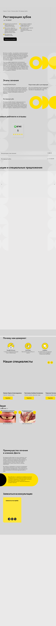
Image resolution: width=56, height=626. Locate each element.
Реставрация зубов (23, 11)
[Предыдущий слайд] (48, 362)
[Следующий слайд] (51, 362)
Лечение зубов (14, 11)
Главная (5, 11)
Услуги (9, 11)
